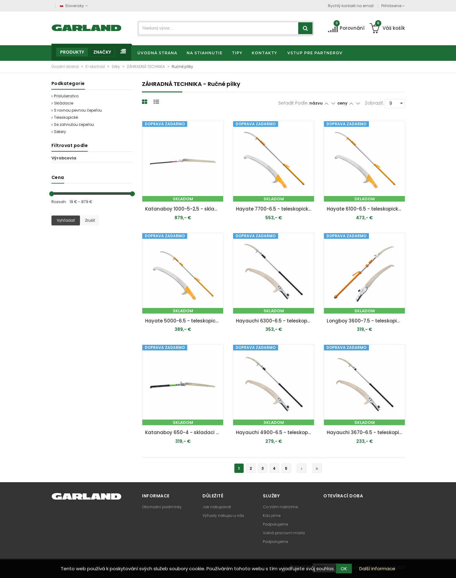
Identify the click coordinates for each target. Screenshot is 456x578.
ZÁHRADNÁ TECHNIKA (146, 66)
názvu (316, 103)
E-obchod (96, 66)
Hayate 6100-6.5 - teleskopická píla (366, 209)
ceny (342, 103)
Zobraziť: (374, 103)
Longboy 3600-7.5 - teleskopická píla (366, 321)
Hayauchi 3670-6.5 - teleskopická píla (366, 432)
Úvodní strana (65, 66)
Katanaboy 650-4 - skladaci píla (184, 432)
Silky (116, 66)
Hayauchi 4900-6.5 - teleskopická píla (275, 432)
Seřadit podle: (293, 103)
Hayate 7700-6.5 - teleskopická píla (275, 209)
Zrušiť (90, 220)
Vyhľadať (66, 220)
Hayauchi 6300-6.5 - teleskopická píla (275, 321)
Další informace (377, 568)
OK (344, 568)
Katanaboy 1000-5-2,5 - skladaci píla (184, 209)
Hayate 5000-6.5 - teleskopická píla (184, 321)
